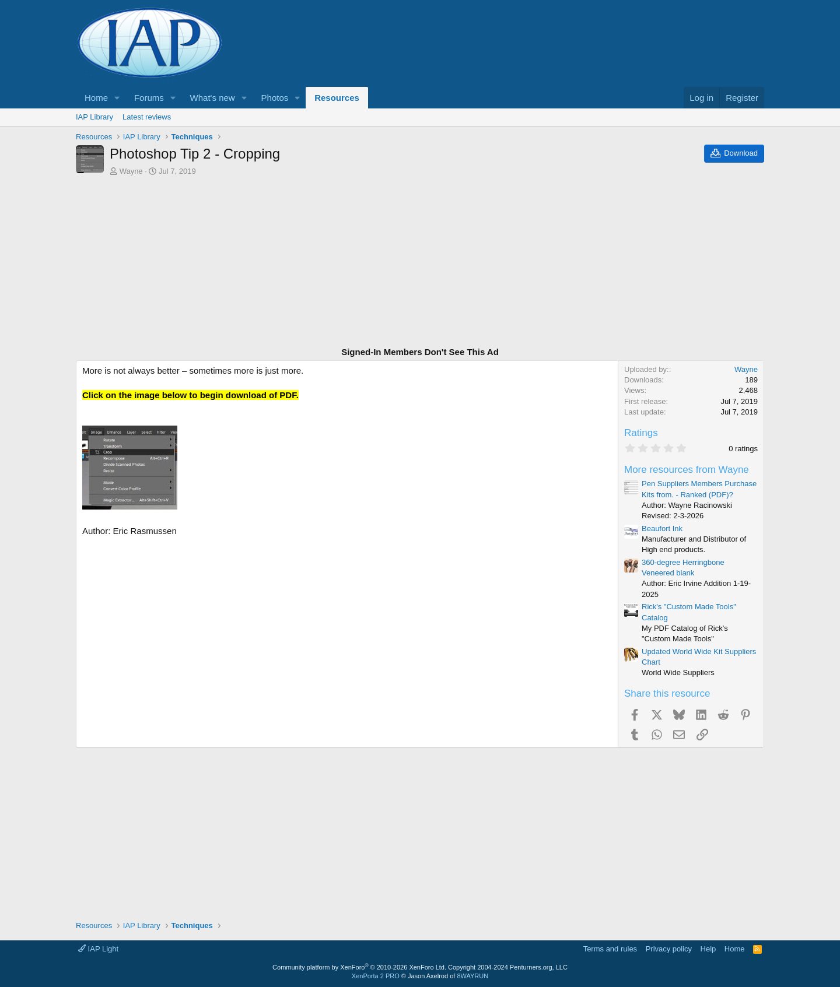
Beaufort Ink (662, 528)
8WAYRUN (472, 975)
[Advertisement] (420, 263)
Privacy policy (669, 948)
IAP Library (94, 117)
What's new (212, 98)
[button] (117, 97)
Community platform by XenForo (359, 967)
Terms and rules (610, 948)
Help (708, 948)
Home (96, 98)
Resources (336, 98)
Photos (275, 98)
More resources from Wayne (686, 469)
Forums (149, 98)
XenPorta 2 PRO (376, 975)
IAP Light (98, 948)
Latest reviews (147, 117)
